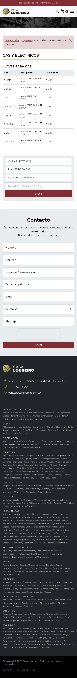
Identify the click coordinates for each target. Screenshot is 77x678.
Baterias (17, 441)
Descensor (31, 637)
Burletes (50, 565)
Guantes (7, 641)
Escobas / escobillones (41, 568)
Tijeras (48, 592)
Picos (49, 474)
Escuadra (17, 542)
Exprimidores (39, 427)
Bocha (65, 520)
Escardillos (7, 585)
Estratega (30, 670)
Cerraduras (40, 500)
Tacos (53, 477)
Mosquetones (21, 644)
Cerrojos (51, 500)
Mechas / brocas (22, 474)
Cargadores (42, 550)
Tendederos (8, 574)
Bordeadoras (30, 582)
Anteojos (27, 628)
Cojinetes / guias (60, 530)
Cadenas (7, 465)
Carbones (28, 465)
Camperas (50, 631)
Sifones (6, 620)
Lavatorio (43, 617)
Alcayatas (50, 455)
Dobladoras (56, 536)
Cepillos (38, 465)
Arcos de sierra (32, 517)
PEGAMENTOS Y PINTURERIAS (18, 596)
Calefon (56, 485)
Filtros (35, 468)
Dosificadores (23, 568)
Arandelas (17, 458)
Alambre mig (38, 514)
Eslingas (16, 503)
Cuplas (62, 465)
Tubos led (25, 447)
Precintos (7, 477)
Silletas (19, 647)
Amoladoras (61, 514)
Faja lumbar (60, 637)
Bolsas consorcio (37, 565)
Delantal (21, 637)
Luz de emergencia (48, 444)
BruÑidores (18, 523)
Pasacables (64, 444)
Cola (50, 599)
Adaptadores (18, 485)
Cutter (60, 533)
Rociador (69, 588)
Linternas (32, 444)
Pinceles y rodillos (48, 603)
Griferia (24, 503)
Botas (64, 628)
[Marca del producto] (38, 177)
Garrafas (45, 488)
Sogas (46, 477)
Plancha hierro (63, 430)
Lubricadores (9, 419)
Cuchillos (27, 427)
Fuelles (26, 617)
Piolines (57, 474)
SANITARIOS (9, 611)
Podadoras (24, 588)
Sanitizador (9, 647)
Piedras (51, 430)
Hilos (25, 471)
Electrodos (7, 539)
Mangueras (8, 474)
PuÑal (6, 433)
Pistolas (66, 474)
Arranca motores (35, 412)
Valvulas (56, 620)
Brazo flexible (24, 462)
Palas (14, 588)
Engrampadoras (22, 539)
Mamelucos (28, 641)
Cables (25, 441)
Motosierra (31, 557)
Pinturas (62, 603)
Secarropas (61, 571)
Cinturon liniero (29, 634)
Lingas (65, 568)
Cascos (71, 631)
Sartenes (14, 433)
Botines (6, 631)
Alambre (40, 455)
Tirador (31, 506)
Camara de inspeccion (57, 614)
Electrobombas (27, 554)
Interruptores (9, 444)
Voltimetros (36, 447)
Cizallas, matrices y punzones (37, 530)
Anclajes (6, 458)
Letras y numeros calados (41, 471)
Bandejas (45, 458)
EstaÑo (21, 468)
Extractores (39, 542)
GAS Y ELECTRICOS (12, 482)
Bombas (17, 550)
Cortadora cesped (46, 582)
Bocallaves (17, 500)
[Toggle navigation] (71, 11)
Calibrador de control (36, 526)
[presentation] (38, 334)
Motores (20, 557)
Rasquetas (7, 606)
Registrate (12, 40)
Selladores (18, 606)
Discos (23, 536)
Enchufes (47, 441)
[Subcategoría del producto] (38, 169)
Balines (36, 458)
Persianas (19, 571)
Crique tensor (9, 637)
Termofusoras (43, 557)
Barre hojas (17, 582)
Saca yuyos (32, 592)
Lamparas (22, 444)
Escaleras (64, 539)
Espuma (21, 416)
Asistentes (49, 412)
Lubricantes (22, 419)
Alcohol (6, 628)
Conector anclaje (60, 634)
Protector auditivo (37, 644)
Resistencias (27, 477)
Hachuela (60, 427)
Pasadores (58, 503)
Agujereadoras (23, 514)
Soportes (15, 620)
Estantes (57, 568)
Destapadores (9, 416)
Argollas (27, 458)
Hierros (18, 471)
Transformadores (11, 447)
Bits (14, 462)
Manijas (41, 503)
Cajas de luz (35, 441)
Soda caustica (35, 419)
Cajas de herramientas (13, 526)
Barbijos (56, 628)
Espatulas (28, 542)
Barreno (55, 458)
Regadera (59, 588)
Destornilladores (10, 536)
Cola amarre (44, 634)
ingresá (27, 40)
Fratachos (63, 542)
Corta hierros (9, 533)
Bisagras (7, 462)
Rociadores (9, 592)
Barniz (27, 599)
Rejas (41, 571)
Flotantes (16, 617)
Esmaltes (58, 599)
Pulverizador (36, 588)
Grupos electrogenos (63, 441)
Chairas (17, 427)
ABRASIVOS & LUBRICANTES (17, 409)
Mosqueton (8, 644)
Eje (65, 536)
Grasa (30, 416)
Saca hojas (21, 592)
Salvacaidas (68, 644)
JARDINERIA (9, 579)
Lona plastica (32, 585)
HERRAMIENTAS (11, 511)
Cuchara (41, 533)
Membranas (14, 603)
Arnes (47, 628)
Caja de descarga (37, 614)
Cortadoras (22, 533)
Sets (41, 592)
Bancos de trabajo (11, 520)
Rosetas (22, 506)
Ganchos (44, 468)
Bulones (43, 462)
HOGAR (7, 561)
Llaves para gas (58, 488)
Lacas (67, 599)
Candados (17, 465)
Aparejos (7, 517)
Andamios (16, 628)
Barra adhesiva (39, 599)
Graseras (38, 416)
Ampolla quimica (65, 455)
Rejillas (60, 617)
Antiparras (38, 628)
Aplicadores (18, 517)
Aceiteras (20, 455)
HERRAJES (8, 496)
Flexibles (35, 488)
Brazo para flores (20, 614)
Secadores (50, 571)
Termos (23, 433)
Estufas (19, 488)
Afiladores (7, 427)
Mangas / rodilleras (44, 641)
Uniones (47, 620)
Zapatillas (45, 647)
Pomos (14, 506)
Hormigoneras (55, 554)
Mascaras (59, 641)
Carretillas (52, 526)
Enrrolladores (52, 539)
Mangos (59, 471)
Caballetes (30, 523)
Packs (49, 503)
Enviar (38, 344)
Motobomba (9, 557)
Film (28, 468)
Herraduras (8, 471)
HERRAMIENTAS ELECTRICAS (17, 547)
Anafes (28, 485)
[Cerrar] (70, 40)
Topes (17, 574)
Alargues (7, 441)
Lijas (5, 603)
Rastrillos (48, 588)
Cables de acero (63, 462)
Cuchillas (51, 533)
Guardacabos (56, 468)
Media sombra (38, 474)
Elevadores (41, 554)
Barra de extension (30, 520)
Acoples (30, 455)
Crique (32, 533)
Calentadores (67, 485)
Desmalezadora (63, 582)
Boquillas (7, 523)
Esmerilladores (9, 468)
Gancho (51, 427)
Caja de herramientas (61, 523)
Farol (27, 488)
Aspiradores (45, 517)
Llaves (33, 503)
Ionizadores (19, 585)
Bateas (64, 458)
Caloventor (9, 488)
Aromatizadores (10, 565)
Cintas (46, 465)
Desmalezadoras (10, 554)
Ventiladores (45, 492)
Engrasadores (37, 539)
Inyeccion (48, 416)
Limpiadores (61, 416)
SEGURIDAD (9, 625)
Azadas (56, 517)
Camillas (39, 631)
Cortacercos (54, 550)
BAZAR (6, 423)
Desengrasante (63, 412)
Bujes (34, 462)
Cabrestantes (43, 523)
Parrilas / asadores (37, 430)
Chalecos (8, 634)
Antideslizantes (18, 412)
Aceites (6, 412)
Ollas (25, 430)
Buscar (39, 193)
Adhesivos (7, 599)
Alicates (50, 514)
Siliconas (29, 606)
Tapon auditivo (32, 647)
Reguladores (31, 492)
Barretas (45, 520)
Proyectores (31, 571)
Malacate (16, 641)
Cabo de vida (27, 631)
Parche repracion (30, 603)
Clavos (54, 465)
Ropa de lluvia (54, 644)
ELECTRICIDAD (10, 438)
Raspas (16, 477)
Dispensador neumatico (38, 536)
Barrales (37, 485)
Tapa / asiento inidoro (31, 620)
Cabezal (47, 485)
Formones (51, 542)
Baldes (65, 517)
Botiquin (15, 631)
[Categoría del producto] (38, 161)
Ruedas (38, 477)
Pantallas (19, 492)
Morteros (17, 430)
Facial (50, 637)
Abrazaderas (9, 455)
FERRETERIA (9, 452)
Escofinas (7, 542)
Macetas (45, 585)
